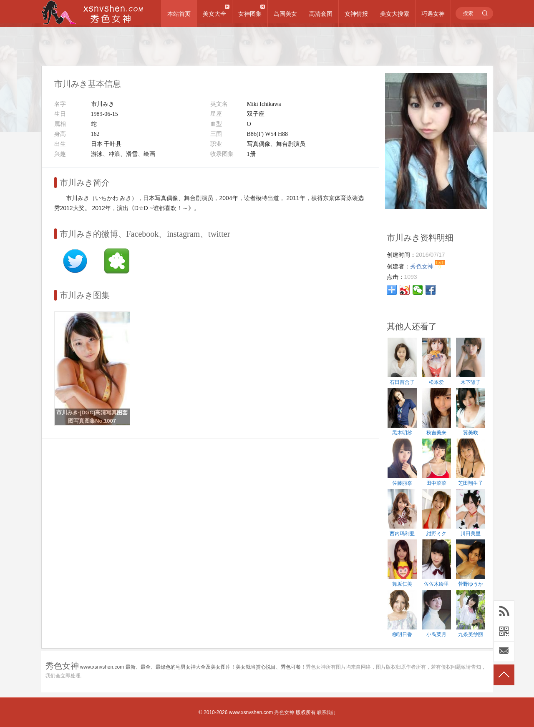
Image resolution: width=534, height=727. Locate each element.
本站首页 (179, 13)
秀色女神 (284, 712)
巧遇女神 (433, 13)
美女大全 (214, 13)
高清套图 (320, 13)
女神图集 (250, 13)
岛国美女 (285, 13)
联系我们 (326, 712)
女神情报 (356, 13)
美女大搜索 (394, 13)
